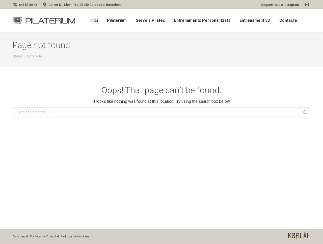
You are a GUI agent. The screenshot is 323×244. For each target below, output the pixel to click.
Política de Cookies (75, 236)
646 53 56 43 (25, 4)
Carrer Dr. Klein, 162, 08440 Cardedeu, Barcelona (81, 4)
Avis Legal (20, 236)
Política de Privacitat (44, 236)
